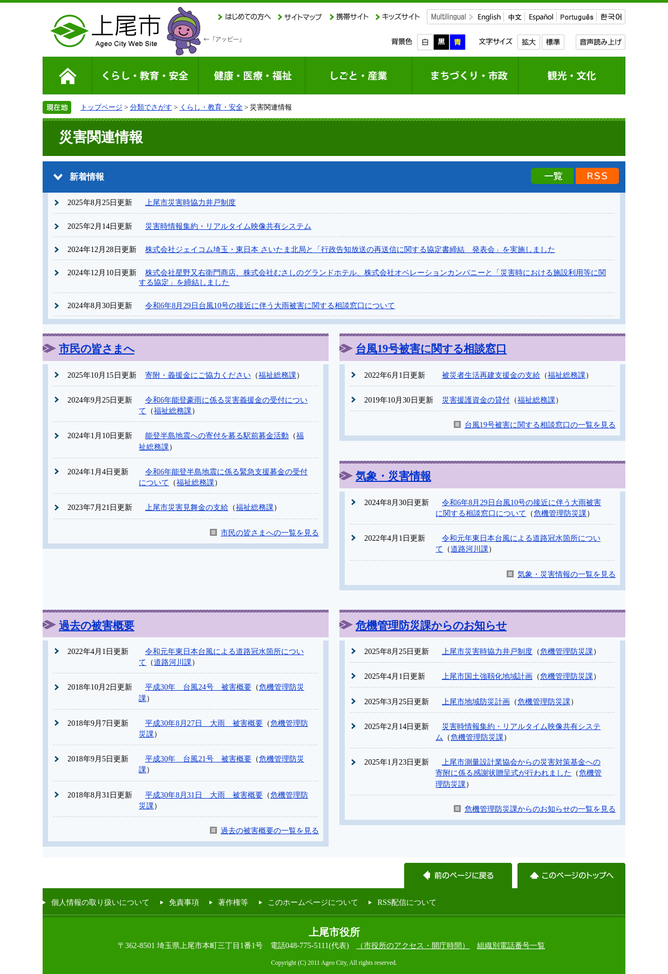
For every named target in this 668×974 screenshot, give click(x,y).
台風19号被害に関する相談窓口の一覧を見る (540, 424)
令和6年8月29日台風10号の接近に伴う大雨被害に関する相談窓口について (270, 305)
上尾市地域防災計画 (476, 701)
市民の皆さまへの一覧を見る (270, 532)
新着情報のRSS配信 (597, 176)
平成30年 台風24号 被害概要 (198, 687)
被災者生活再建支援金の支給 (491, 375)
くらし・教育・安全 (211, 107)
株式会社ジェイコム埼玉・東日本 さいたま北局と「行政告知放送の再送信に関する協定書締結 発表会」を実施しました (350, 249)
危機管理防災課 (560, 513)
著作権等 (233, 902)
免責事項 (184, 902)
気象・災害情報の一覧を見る (566, 574)
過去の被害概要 (96, 625)
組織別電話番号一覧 (511, 945)
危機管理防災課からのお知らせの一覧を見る (540, 809)
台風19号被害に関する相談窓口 (431, 349)
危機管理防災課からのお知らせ (431, 625)
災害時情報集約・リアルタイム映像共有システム (228, 226)
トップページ (101, 107)
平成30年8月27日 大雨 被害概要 (204, 723)
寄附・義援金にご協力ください (198, 375)
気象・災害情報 (393, 476)
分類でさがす (151, 107)
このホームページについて (313, 902)
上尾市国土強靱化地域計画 (487, 676)
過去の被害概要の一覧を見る (270, 830)
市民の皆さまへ (96, 349)
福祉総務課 (277, 375)
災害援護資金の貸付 (476, 400)
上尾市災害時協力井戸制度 (190, 202)
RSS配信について (407, 902)
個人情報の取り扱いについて (100, 902)
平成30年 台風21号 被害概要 (198, 758)
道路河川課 (469, 548)
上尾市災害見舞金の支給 (186, 507)
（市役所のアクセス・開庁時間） (412, 945)
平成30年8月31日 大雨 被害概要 (204, 795)
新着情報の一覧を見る (552, 176)
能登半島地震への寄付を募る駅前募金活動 (217, 435)
